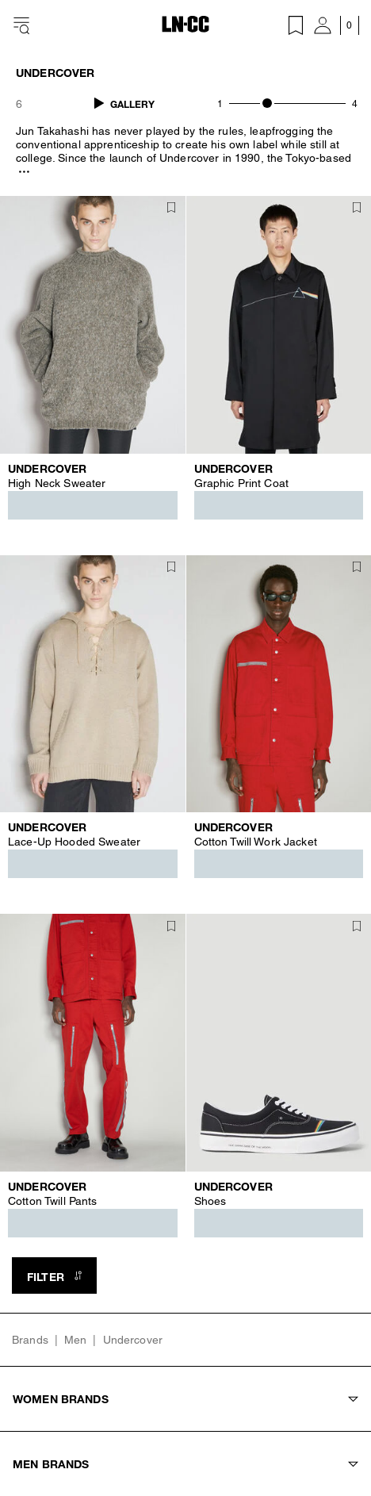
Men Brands (185, 1464)
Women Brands (185, 1399)
